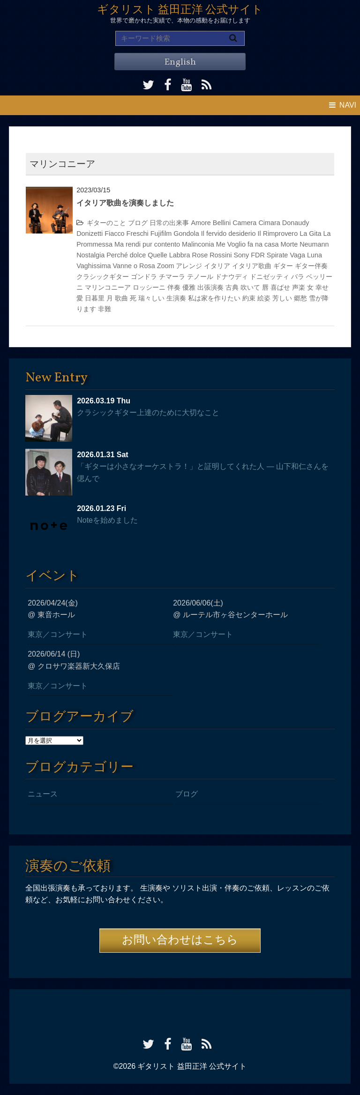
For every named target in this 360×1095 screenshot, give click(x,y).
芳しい (282, 298)
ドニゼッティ (269, 276)
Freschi (138, 233)
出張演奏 (210, 287)
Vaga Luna (306, 255)
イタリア (217, 266)
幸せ (322, 287)
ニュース (43, 794)
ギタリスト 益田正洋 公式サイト (180, 10)
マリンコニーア (108, 287)
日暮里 (95, 298)
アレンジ (189, 266)
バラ (297, 276)
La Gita (310, 233)
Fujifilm (161, 233)
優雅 (188, 287)
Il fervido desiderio (228, 233)
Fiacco (114, 233)
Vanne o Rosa (134, 266)
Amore (200, 222)
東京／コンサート (58, 634)
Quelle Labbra (169, 255)
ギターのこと (106, 222)
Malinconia (198, 244)
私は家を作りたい (214, 298)
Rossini (221, 255)
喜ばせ (280, 287)
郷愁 (300, 298)
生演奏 (176, 298)
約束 (248, 298)
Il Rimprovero (278, 233)
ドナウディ (231, 276)
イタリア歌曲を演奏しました (125, 203)
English (180, 62)
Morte (289, 244)
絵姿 (263, 298)
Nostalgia (90, 255)
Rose (200, 255)
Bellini (222, 222)
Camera (244, 222)
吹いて (250, 287)
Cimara (269, 222)
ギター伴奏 (311, 266)
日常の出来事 (169, 222)
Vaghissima (93, 266)
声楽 (298, 287)
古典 (232, 287)
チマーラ (172, 276)
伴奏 (173, 287)
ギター (283, 266)
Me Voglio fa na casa (247, 244)
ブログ (138, 222)
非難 (104, 309)
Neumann (314, 244)
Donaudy (295, 222)
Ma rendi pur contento (147, 244)
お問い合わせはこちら (180, 941)
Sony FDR (248, 255)
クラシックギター (102, 276)
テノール (200, 276)
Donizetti (89, 233)
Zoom (165, 266)
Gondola (186, 233)
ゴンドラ (144, 276)
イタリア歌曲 (251, 266)
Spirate (277, 255)
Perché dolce (126, 255)
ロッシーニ (149, 287)
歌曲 (121, 298)
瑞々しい (151, 298)
